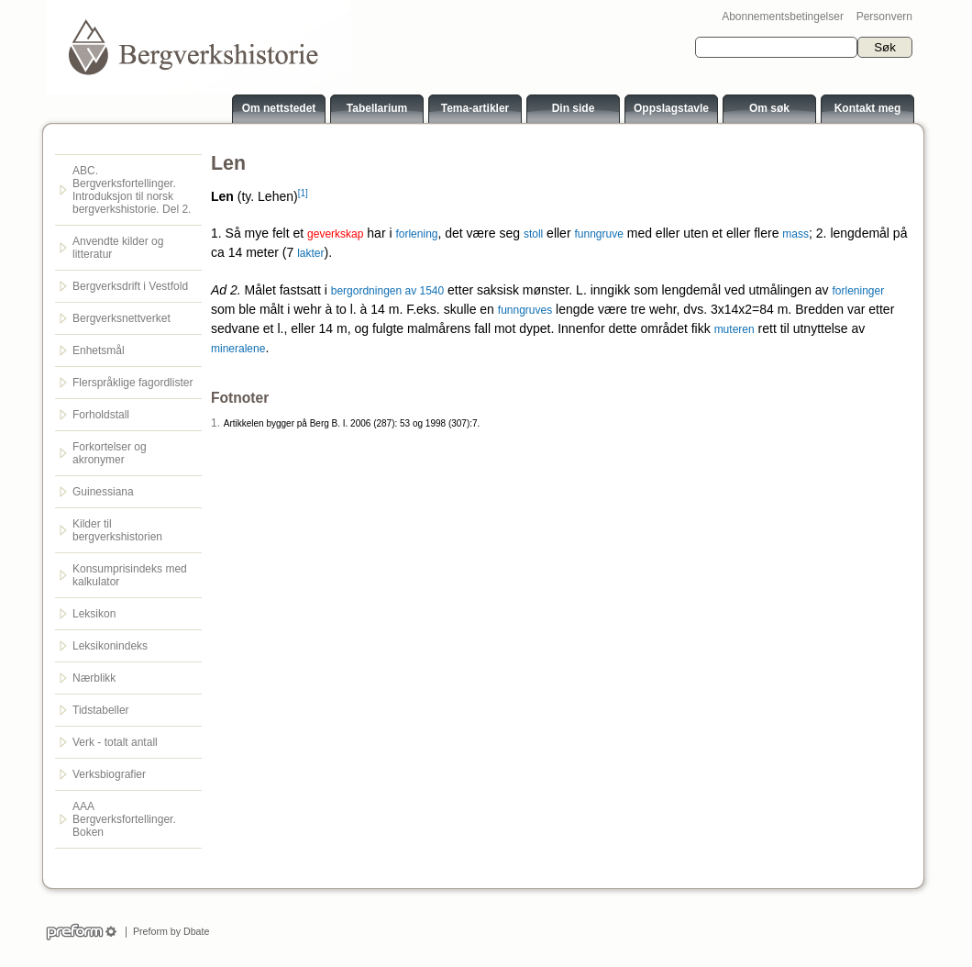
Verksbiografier (109, 774)
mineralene (238, 348)
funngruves (525, 310)
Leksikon (94, 613)
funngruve (598, 234)
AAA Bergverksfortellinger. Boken (124, 819)
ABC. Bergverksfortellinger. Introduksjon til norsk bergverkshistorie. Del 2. (131, 190)
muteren (734, 329)
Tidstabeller (100, 710)
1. (215, 423)
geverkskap (335, 234)
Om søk (769, 108)
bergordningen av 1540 (387, 290)
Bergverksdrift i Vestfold (130, 286)
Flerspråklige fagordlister (132, 382)
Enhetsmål (98, 350)
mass (795, 234)
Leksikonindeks (110, 645)
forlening (416, 234)
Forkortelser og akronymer (109, 453)
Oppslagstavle (671, 108)
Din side (573, 108)
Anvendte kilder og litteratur (117, 248)
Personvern (884, 16)
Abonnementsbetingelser (783, 16)
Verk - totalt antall (115, 742)
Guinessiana (103, 491)
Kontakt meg (867, 108)
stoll (533, 234)
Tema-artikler (475, 108)
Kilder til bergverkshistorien (117, 530)
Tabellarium (377, 108)
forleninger (859, 290)
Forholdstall (100, 414)
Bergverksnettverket (121, 318)
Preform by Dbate (168, 931)
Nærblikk (94, 678)
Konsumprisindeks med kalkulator (129, 575)
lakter (310, 253)
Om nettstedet (279, 108)
